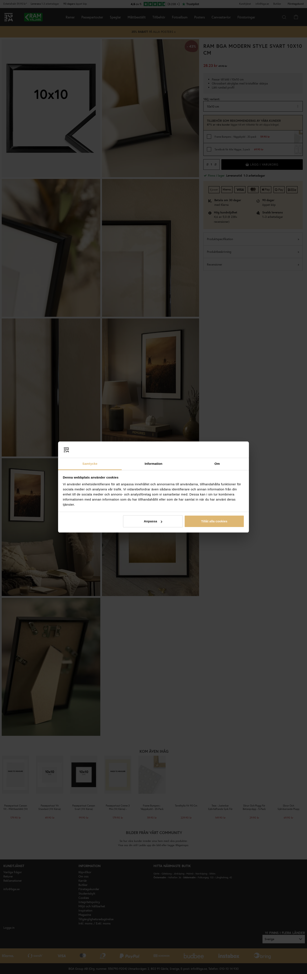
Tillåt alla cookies (214, 521)
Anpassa (153, 521)
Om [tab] (217, 463)
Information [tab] (153, 463)
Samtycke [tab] (90, 463)
